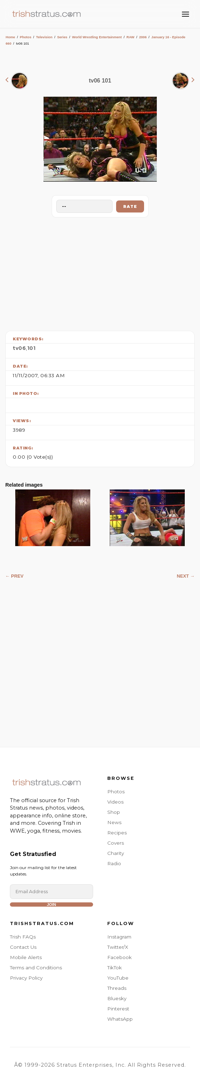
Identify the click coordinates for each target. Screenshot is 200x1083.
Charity (115, 853)
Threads (116, 988)
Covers (115, 843)
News (114, 822)
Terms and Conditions (36, 967)
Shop (113, 812)
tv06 (19, 348)
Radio (114, 863)
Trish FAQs (23, 937)
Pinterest (118, 1008)
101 (31, 348)
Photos (26, 37)
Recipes (117, 832)
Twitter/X (117, 947)
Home (10, 37)
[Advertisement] (100, 272)
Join (51, 904)
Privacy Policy (26, 978)
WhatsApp (120, 1019)
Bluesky (116, 998)
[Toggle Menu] (185, 14)
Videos (115, 802)
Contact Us (23, 947)
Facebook (119, 957)
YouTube (117, 978)
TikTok (114, 967)
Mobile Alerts (26, 957)
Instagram (119, 937)
